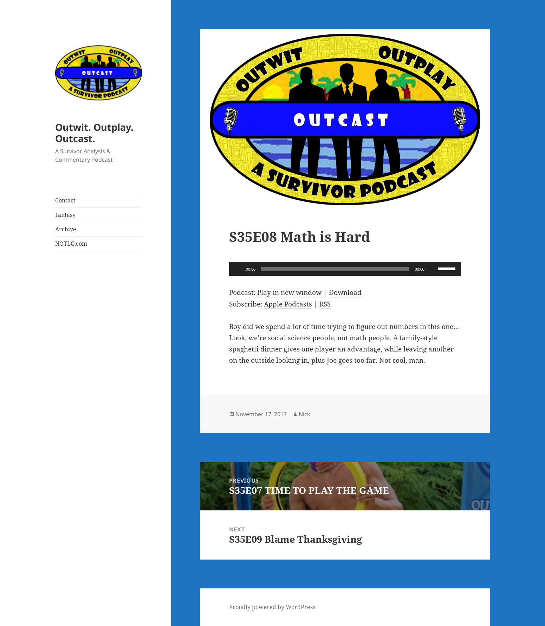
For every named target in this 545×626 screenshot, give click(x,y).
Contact (65, 200)
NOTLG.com (71, 243)
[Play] (238, 268)
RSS (325, 304)
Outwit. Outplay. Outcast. (94, 133)
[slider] (335, 269)
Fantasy (65, 215)
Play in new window (289, 292)
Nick (304, 414)
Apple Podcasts (288, 304)
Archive (65, 229)
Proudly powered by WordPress (272, 607)
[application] (345, 269)
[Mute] (432, 268)
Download (345, 292)
